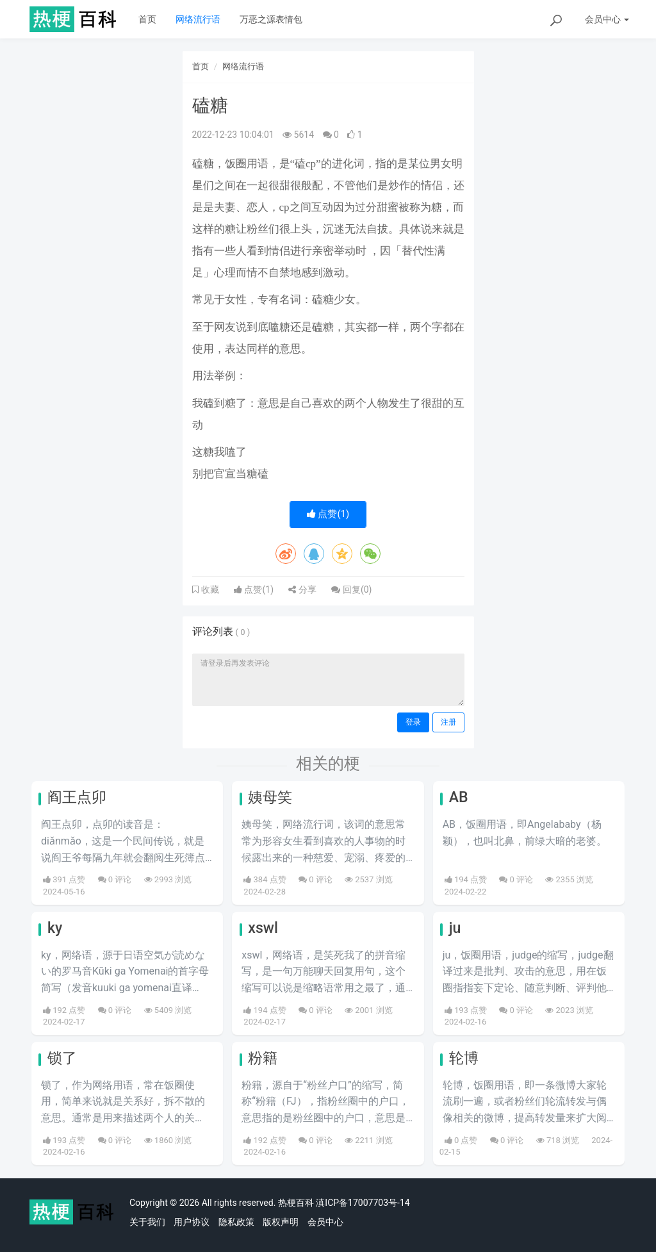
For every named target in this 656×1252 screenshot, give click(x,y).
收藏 (209, 589)
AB (458, 797)
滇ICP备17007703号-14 (362, 1203)
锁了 (62, 1058)
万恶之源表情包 (271, 19)
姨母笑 (270, 797)
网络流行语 (198, 19)
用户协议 (191, 1222)
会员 (607, 19)
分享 (302, 589)
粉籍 (262, 1058)
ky (54, 928)
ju (455, 928)
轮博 (464, 1058)
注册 (448, 722)
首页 (147, 19)
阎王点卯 (76, 797)
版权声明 (281, 1222)
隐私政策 (236, 1222)
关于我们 (147, 1222)
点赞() (328, 514)
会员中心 (325, 1222)
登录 (413, 722)
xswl (263, 928)
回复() (351, 589)
